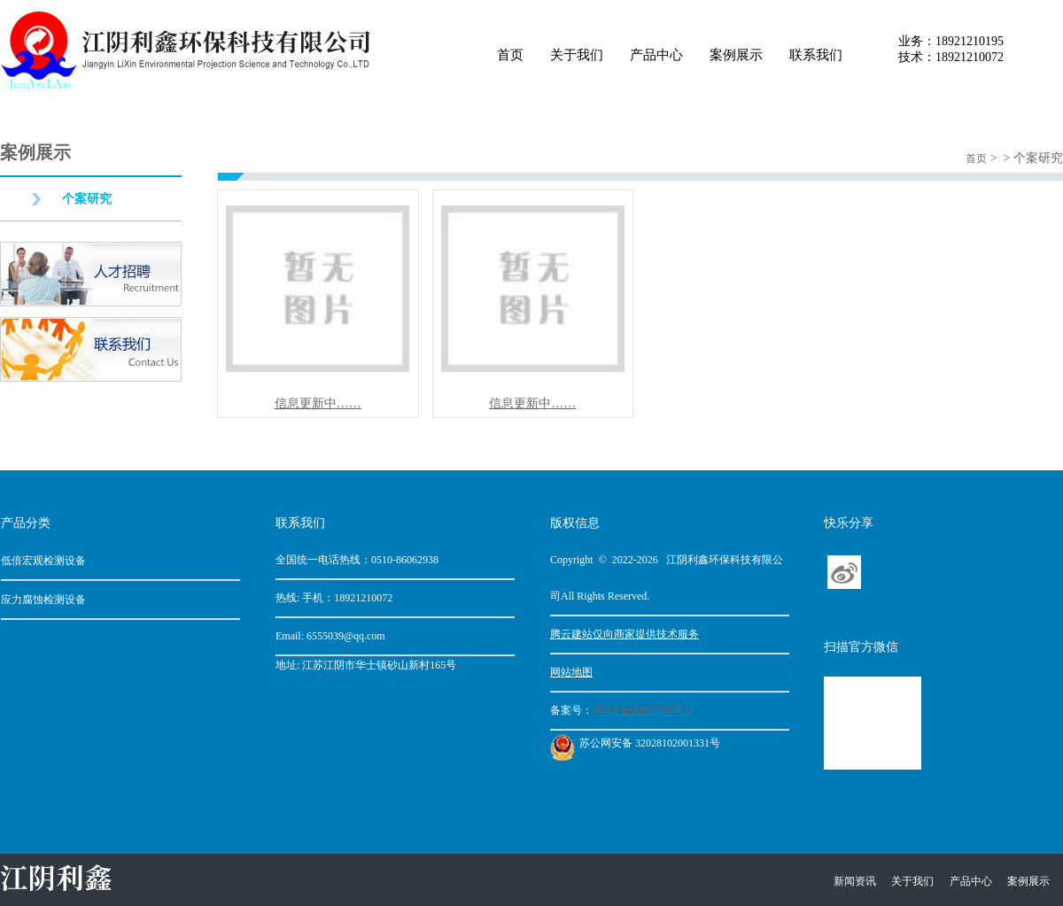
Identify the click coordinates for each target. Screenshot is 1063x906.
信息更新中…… (318, 403)
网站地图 (571, 672)
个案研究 (87, 198)
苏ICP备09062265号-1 (643, 710)
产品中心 (656, 55)
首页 (510, 55)
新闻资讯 (855, 881)
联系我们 (815, 55)
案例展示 (736, 55)
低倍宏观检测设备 (43, 560)
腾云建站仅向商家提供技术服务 (624, 634)
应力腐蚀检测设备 (43, 599)
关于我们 (576, 55)
